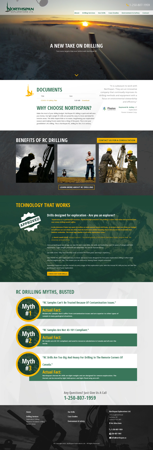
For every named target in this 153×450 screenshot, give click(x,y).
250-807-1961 (115, 433)
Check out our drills (57, 274)
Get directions (115, 423)
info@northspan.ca (117, 437)
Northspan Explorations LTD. (19, 7)
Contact (145, 13)
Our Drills (102, 13)
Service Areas (31, 424)
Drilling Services (88, 13)
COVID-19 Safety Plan (49, 100)
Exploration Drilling (32, 419)
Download (85, 100)
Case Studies (113, 13)
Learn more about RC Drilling (76, 187)
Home (28, 412)
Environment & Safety (131, 13)
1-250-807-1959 (138, 5)
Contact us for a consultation (117, 140)
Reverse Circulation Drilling (35, 422)
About (76, 13)
